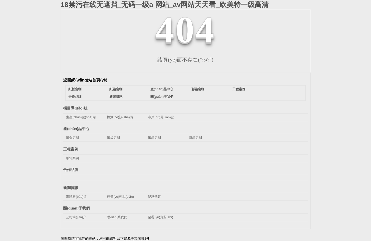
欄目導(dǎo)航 (75, 108)
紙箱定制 (115, 89)
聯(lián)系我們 (117, 217)
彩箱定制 (197, 89)
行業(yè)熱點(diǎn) (120, 196)
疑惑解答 (154, 196)
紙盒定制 (72, 138)
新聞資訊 (115, 96)
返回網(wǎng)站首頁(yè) (85, 80)
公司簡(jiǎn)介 (76, 217)
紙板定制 (74, 89)
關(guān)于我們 (161, 96)
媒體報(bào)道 (76, 196)
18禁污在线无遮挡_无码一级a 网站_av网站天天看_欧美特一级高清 (165, 4)
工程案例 (238, 89)
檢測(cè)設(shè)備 (120, 117)
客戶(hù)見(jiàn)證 (161, 117)
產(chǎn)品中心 (161, 89)
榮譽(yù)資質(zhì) (160, 217)
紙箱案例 (72, 158)
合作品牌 (74, 96)
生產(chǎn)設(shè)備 (80, 117)
